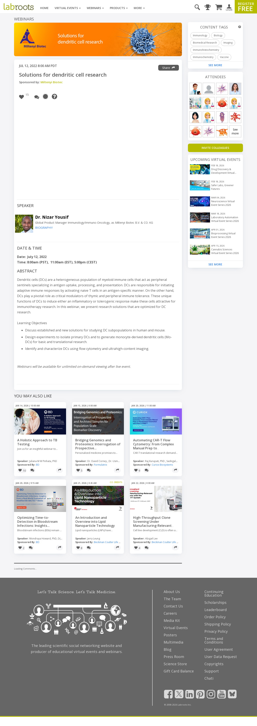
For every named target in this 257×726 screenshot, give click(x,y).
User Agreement (218, 649)
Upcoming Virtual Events (215, 159)
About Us (172, 591)
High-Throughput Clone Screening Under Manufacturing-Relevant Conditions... (152, 523)
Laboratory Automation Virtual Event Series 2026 (225, 219)
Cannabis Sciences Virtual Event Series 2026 (225, 251)
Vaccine (224, 57)
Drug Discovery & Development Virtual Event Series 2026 (223, 171)
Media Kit (172, 620)
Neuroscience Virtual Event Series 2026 (223, 203)
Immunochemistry (203, 57)
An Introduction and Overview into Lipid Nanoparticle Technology (95, 521)
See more (235, 131)
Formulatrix (100, 464)
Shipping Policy (217, 624)
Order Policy (215, 617)
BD (37, 464)
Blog (167, 649)
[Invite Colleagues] (215, 147)
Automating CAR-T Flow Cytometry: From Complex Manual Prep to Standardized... (153, 446)
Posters (170, 635)
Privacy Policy (216, 631)
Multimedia (173, 642)
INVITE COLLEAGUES (215, 148)
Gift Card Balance (179, 671)
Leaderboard (215, 609)
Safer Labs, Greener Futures (222, 187)
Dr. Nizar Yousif (52, 217)
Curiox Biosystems (162, 464)
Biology (218, 35)
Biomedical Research (205, 42)
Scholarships (215, 602)
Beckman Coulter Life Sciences (111, 542)
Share (168, 68)
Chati (208, 678)
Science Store (175, 664)
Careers (170, 613)
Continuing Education (213, 593)
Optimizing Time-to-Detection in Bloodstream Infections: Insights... (37, 521)
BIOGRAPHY (44, 227)
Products (119, 8)
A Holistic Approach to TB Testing (37, 442)
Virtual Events (68, 8)
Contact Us (173, 606)
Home (44, 8)
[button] (25, 96)
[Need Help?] (55, 96)
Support (211, 671)
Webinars (95, 8)
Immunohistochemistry (206, 50)
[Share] (59, 470)
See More (215, 264)
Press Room (174, 656)
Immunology (200, 35)
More (139, 8)
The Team (172, 599)
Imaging (228, 42)
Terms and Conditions (213, 640)
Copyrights (213, 664)
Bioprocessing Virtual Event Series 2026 (223, 235)
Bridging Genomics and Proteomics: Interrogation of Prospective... (97, 444)
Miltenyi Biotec (52, 82)
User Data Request (220, 656)
